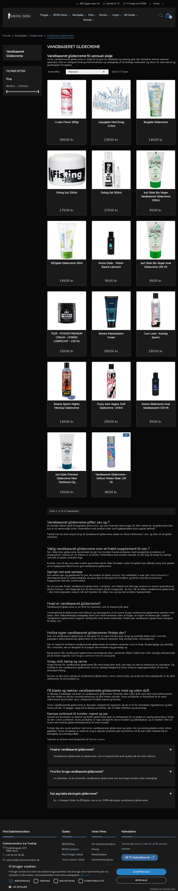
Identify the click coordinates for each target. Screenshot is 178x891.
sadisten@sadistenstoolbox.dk (22, 860)
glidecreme (93, 525)
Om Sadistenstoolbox (103, 844)
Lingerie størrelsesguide (70, 872)
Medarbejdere (99, 854)
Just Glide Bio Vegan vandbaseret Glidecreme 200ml (156, 196)
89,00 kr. (111, 492)
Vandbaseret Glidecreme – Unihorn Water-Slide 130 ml (111, 478)
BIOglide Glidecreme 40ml (67, 263)
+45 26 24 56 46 (14, 855)
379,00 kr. (111, 210)
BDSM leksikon (70, 849)
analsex (115, 575)
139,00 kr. (111, 139)
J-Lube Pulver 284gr (67, 122)
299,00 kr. (67, 139)
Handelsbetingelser (102, 859)
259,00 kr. (111, 421)
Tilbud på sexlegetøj (73, 865)
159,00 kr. (67, 351)
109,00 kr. (67, 492)
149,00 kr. (156, 139)
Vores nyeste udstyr (73, 859)
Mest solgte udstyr (72, 854)
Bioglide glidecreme (156, 122)
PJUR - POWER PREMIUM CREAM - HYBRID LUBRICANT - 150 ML (66, 337)
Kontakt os (98, 875)
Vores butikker (13, 865)
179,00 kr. (67, 210)
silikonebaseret (158, 575)
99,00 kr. (155, 210)
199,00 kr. (156, 351)
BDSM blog (68, 844)
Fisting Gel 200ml (66, 192)
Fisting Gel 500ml (111, 192)
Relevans (87, 72)
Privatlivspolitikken (102, 865)
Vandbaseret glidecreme (15, 53)
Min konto (97, 870)
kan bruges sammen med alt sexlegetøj (93, 655)
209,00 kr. (111, 351)
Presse (95, 849)
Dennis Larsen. (97, 739)
